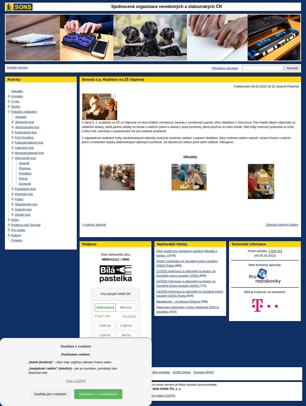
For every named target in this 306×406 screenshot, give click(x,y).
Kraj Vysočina (24, 137)
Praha (19, 199)
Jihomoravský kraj (27, 127)
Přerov (23, 178)
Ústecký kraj (23, 209)
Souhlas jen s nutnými (50, 394)
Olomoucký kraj (25, 158)
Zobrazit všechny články (282, 224)
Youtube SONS (203, 372)
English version (17, 67)
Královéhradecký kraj (29, 142)
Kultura (16, 235)
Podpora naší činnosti (25, 225)
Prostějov (25, 173)
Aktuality (17, 91)
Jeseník (24, 163)
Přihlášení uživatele (225, 68)
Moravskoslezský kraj (29, 153)
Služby (15, 106)
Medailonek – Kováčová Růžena (178, 301)
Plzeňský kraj (24, 194)
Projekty (16, 240)
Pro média (18, 230)
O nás (15, 101)
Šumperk (25, 183)
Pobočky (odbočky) (24, 111)
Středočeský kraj (26, 204)
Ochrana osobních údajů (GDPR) (153, 395)
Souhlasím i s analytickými (98, 394)
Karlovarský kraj (25, 132)
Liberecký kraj (24, 147)
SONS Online (181, 372)
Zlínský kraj (22, 214)
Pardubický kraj (25, 189)
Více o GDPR (76, 381)
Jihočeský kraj (24, 122)
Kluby (15, 219)
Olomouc (25, 168)
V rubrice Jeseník (94, 224)
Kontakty (17, 96)
